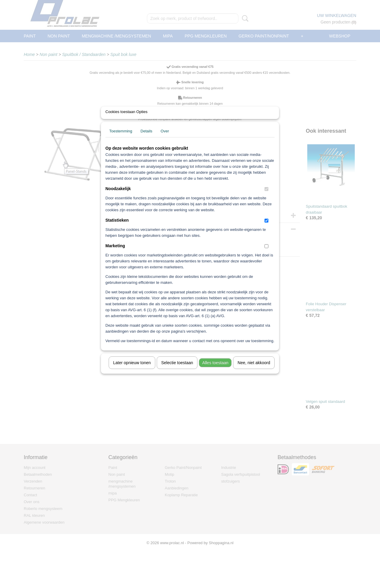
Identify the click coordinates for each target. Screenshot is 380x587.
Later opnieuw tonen (132, 370)
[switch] (266, 197)
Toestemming (120, 139)
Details (146, 139)
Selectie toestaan (177, 370)
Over (165, 139)
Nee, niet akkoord (254, 370)
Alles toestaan (215, 370)
